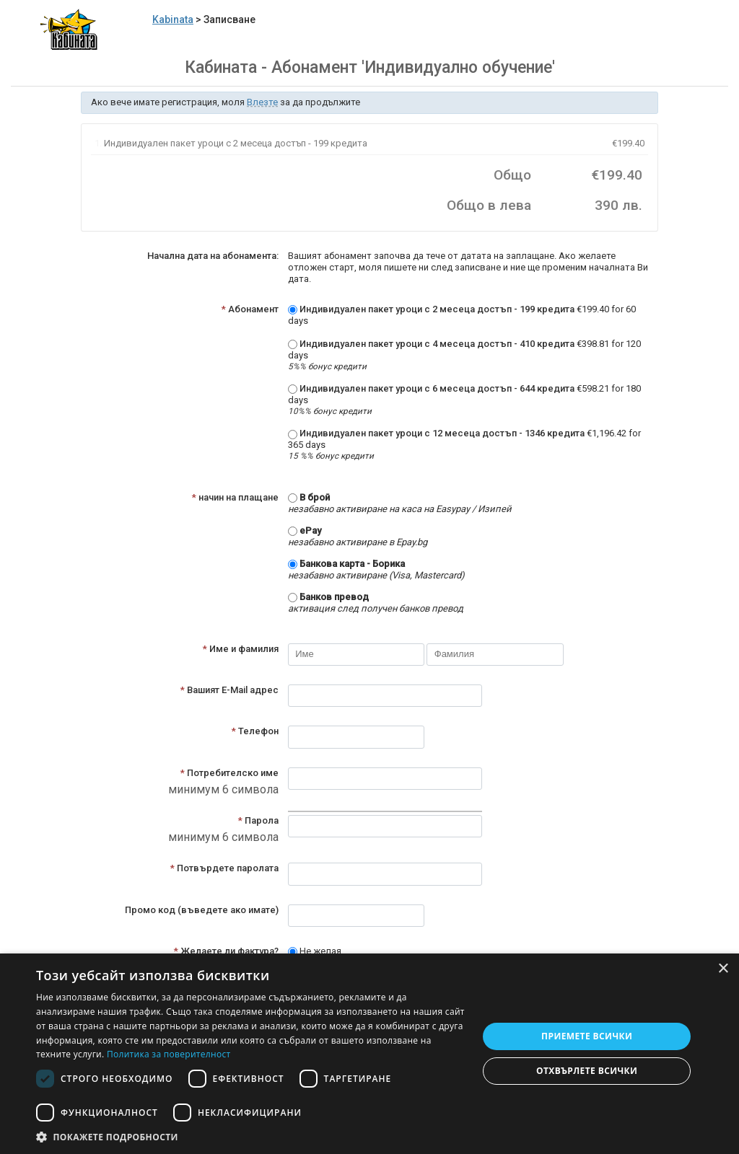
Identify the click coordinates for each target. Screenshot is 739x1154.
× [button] (722, 969)
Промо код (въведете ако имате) (202, 909)
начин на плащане (235, 497)
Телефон (255, 731)
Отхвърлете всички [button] (586, 1071)
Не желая (314, 951)
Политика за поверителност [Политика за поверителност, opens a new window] (169, 1054)
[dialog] (369, 1053)
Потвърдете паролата (224, 868)
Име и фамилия (241, 648)
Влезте (262, 102)
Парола (258, 820)
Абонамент (250, 309)
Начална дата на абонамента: (213, 255)
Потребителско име (229, 772)
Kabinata (172, 19)
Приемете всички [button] (586, 1036)
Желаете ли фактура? (226, 951)
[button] (250, 1136)
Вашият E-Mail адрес (229, 689)
